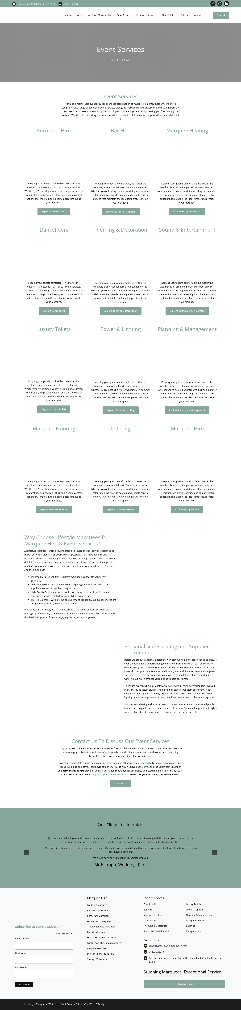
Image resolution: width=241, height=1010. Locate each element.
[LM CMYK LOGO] (28, 9)
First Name (21, 953)
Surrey (145, 766)
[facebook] (213, 3)
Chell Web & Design (94, 1004)
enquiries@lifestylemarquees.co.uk (36, 3)
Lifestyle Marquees (37, 1004)
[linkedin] (226, 3)
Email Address (24, 939)
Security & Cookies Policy (68, 1004)
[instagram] (219, 3)
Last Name (21, 967)
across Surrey (105, 566)
